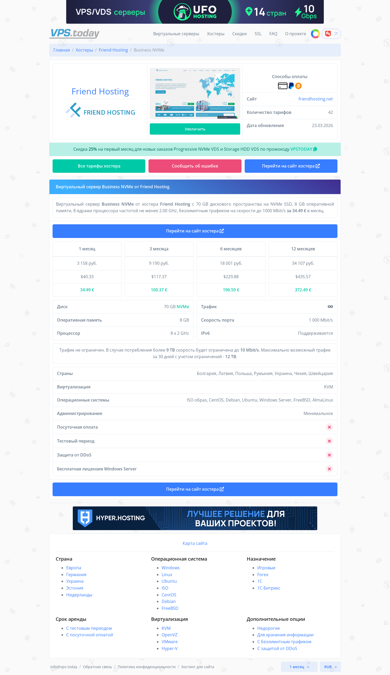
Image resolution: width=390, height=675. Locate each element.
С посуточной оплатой (89, 635)
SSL (258, 34)
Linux (167, 574)
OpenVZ (169, 635)
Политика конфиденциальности (147, 666)
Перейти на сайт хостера (195, 231)
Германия (76, 574)
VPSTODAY (303, 149)
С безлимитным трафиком (284, 641)
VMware (170, 641)
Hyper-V (170, 648)
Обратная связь (97, 666)
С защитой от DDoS (277, 648)
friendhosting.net (316, 99)
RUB (328, 666)
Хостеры (215, 34)
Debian (169, 601)
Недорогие (268, 628)
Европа (73, 568)
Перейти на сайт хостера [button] (291, 166)
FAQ (273, 34)
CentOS (169, 595)
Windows (171, 568)
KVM (166, 628)
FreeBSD (170, 608)
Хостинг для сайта (197, 666)
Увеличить (195, 128)
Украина (75, 581)
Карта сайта (195, 543)
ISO (165, 588)
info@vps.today (63, 666)
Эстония (74, 588)
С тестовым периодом (89, 628)
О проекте (295, 34)
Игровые (266, 568)
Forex (262, 574)
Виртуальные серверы (176, 34)
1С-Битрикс (268, 588)
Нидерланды (79, 595)
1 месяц (297, 666)
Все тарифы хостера (99, 166)
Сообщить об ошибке (195, 166)
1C (259, 581)
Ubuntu (169, 581)
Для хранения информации (285, 635)
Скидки (239, 34)
